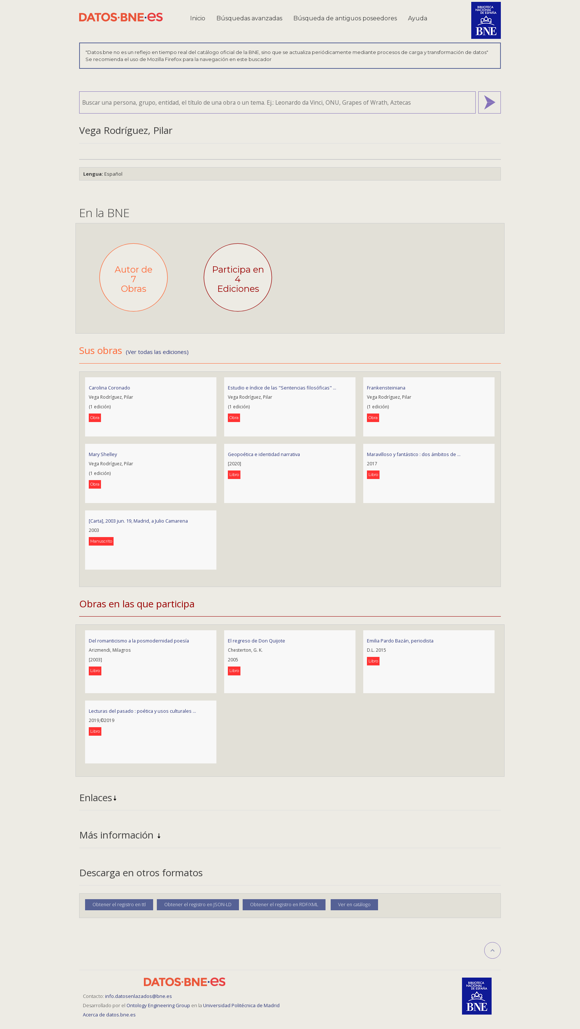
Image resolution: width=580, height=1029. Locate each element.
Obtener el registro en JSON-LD (198, 904)
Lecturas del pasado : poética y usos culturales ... (142, 711)
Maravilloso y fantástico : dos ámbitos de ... (414, 454)
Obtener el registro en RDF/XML (284, 904)
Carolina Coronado (109, 387)
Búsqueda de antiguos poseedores (345, 18)
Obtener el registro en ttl (119, 904)
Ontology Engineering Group (159, 1005)
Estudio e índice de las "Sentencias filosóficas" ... (282, 387)
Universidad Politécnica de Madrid (241, 1005)
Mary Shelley (103, 454)
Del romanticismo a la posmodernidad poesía (139, 640)
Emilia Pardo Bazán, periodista (400, 640)
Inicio (197, 18)
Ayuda (417, 18)
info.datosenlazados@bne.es (138, 996)
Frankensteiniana (386, 387)
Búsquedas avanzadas (249, 18)
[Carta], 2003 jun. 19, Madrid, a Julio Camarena (138, 520)
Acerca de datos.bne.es (109, 1014)
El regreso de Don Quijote (256, 640)
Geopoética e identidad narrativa (264, 454)
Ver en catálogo (354, 904)
